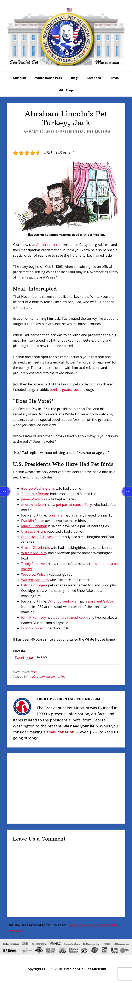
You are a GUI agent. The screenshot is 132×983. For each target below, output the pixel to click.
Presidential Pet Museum (66, 36)
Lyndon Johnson (34, 628)
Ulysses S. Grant (33, 531)
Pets (33, 672)
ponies (55, 389)
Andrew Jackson (33, 504)
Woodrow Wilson (34, 574)
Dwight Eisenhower (63, 601)
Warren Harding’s (35, 580)
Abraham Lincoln (49, 244)
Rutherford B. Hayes (37, 537)
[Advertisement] (66, 788)
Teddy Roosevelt (34, 563)
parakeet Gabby (100, 601)
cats (76, 389)
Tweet (19, 657)
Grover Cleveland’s (35, 547)
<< (5, 491)
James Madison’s (34, 499)
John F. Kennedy (33, 617)
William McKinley (34, 553)
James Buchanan (34, 526)
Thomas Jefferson (35, 493)
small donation (60, 731)
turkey (60, 676)
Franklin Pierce (32, 520)
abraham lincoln (43, 676)
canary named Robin (72, 617)
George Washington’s (38, 488)
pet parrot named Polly (74, 504)
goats (66, 389)
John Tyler (56, 515)
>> (127, 491)
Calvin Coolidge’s (34, 585)
